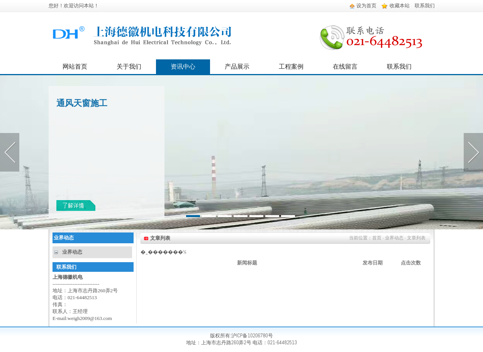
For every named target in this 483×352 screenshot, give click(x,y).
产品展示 (237, 66)
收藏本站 (395, 5)
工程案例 (291, 66)
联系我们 (425, 5)
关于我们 (129, 66)
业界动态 (72, 252)
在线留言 (345, 66)
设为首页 (363, 5)
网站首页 (75, 66)
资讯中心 (183, 66)
